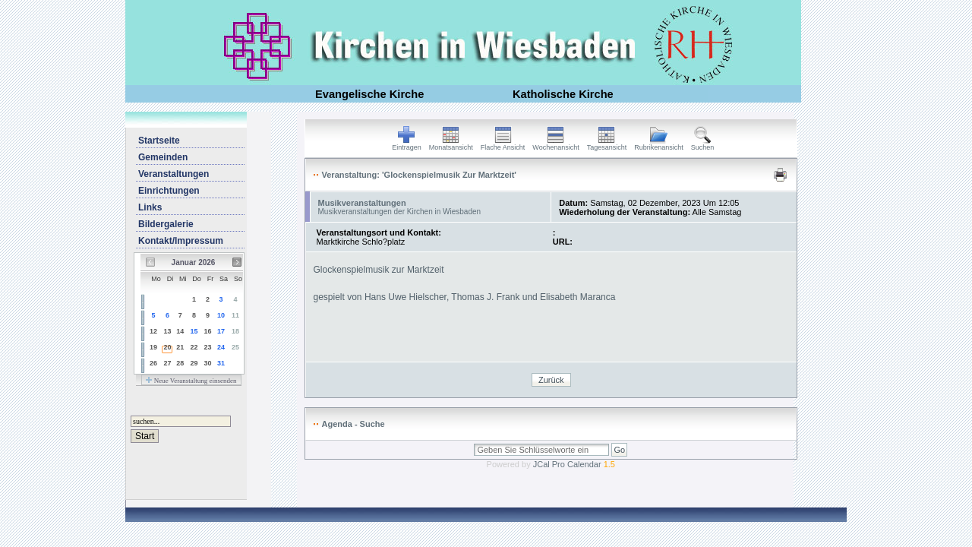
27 (167, 363)
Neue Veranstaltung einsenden (191, 380)
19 (153, 347)
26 (153, 363)
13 (167, 331)
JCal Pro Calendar (574, 464)
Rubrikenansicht (658, 144)
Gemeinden (163, 157)
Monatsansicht (451, 144)
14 (180, 331)
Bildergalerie (166, 224)
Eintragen (406, 144)
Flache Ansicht (503, 144)
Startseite (159, 140)
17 (221, 331)
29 (194, 363)
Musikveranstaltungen (362, 202)
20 (167, 347)
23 (207, 347)
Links (150, 207)
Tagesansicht (607, 144)
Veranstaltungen (173, 174)
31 (221, 363)
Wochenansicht (555, 144)
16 (207, 331)
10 (221, 315)
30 (207, 363)
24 (221, 347)
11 (235, 315)
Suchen (703, 144)
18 (235, 331)
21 (180, 347)
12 (153, 331)
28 (180, 363)
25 (235, 347)
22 (194, 347)
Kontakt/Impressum (180, 241)
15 (194, 331)
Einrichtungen (169, 190)
